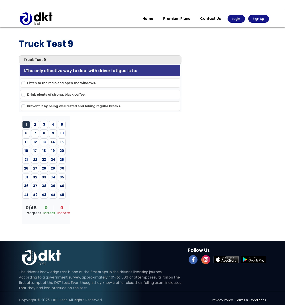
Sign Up (258, 18)
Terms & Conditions (250, 300)
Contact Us (210, 18)
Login (236, 18)
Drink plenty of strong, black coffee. (56, 95)
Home (147, 18)
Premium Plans (176, 18)
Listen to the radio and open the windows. (61, 83)
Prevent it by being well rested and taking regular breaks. (74, 106)
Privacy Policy (222, 300)
